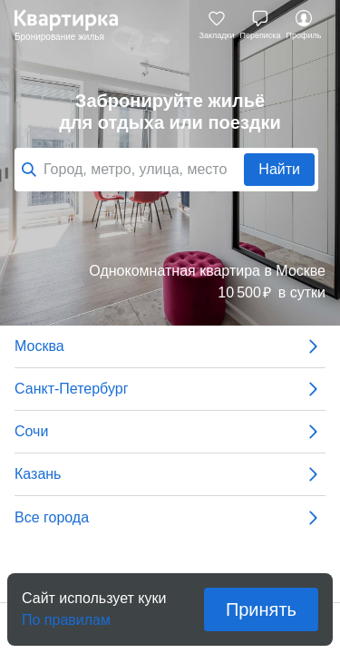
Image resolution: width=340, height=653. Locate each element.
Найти (279, 169)
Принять (261, 609)
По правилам (66, 614)
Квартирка (75, 25)
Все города (170, 517)
